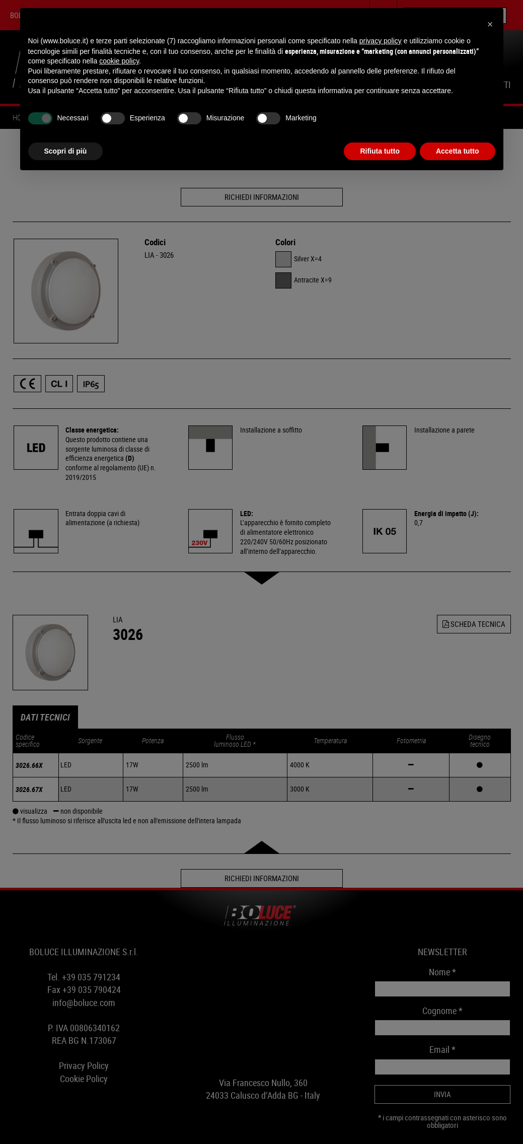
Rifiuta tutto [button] (380, 151)
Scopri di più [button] (65, 151)
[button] (490, 24)
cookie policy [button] (119, 61)
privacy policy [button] (380, 41)
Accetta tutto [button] (457, 151)
